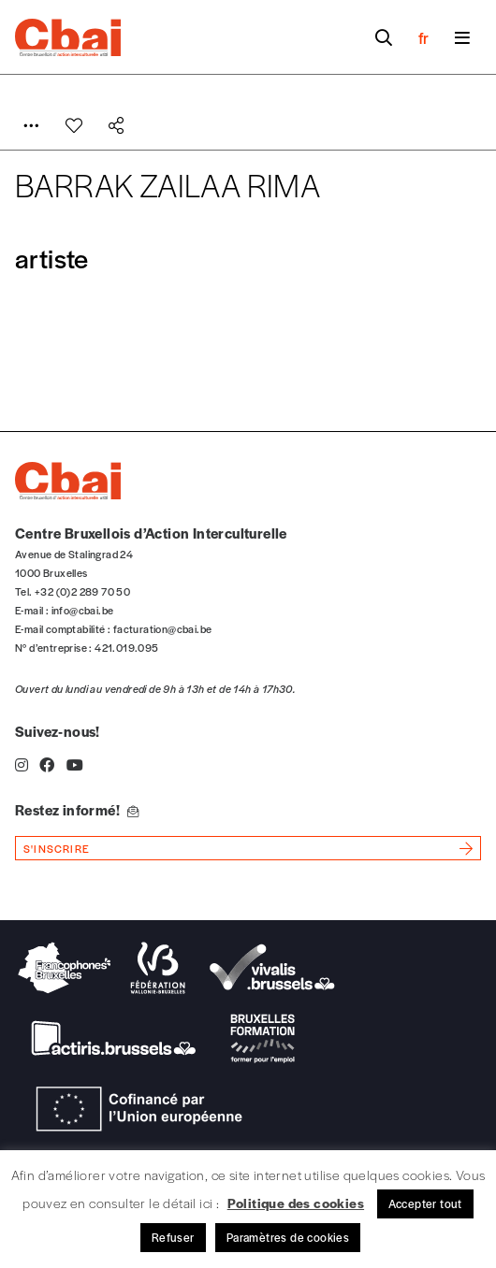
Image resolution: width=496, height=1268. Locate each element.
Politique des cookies (295, 1202)
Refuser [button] (173, 1237)
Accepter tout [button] (425, 1203)
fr (423, 37)
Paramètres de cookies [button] (287, 1237)
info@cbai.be (82, 609)
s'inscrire (56, 848)
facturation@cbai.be (162, 628)
